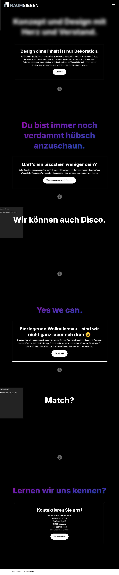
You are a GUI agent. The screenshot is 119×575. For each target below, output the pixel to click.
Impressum (16, 572)
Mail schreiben (59, 537)
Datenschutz (29, 572)
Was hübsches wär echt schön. (59, 180)
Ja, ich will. (59, 353)
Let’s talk (59, 72)
